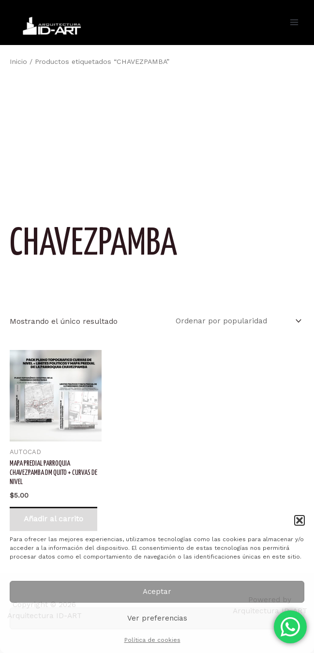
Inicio (18, 61)
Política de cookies (152, 640)
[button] (299, 520)
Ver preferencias (157, 618)
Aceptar (157, 591)
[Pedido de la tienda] (237, 320)
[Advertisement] (157, 142)
